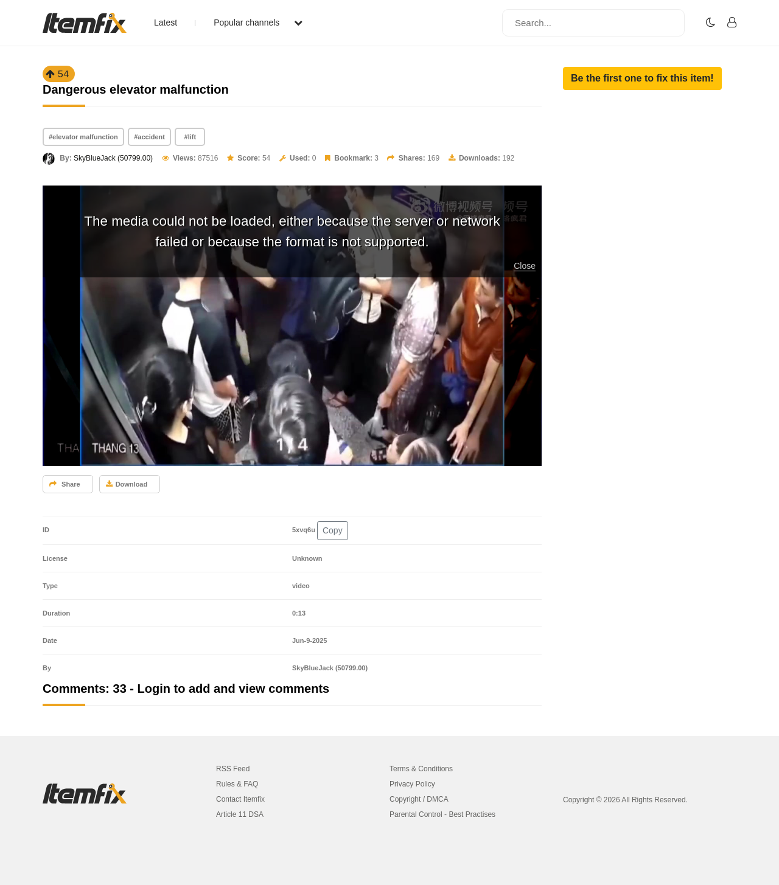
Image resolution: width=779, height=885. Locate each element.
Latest (165, 22)
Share (64, 484)
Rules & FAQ (237, 784)
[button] (642, 78)
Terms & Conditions (421, 769)
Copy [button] (333, 530)
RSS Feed (233, 769)
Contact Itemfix (240, 799)
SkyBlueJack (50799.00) (113, 158)
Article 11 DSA (240, 814)
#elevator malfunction (83, 137)
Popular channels (258, 22)
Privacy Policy (412, 784)
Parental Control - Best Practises (442, 814)
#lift (190, 137)
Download (127, 484)
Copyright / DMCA (419, 799)
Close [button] (525, 266)
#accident (149, 137)
